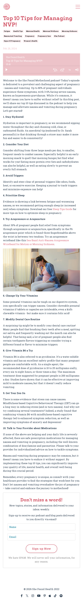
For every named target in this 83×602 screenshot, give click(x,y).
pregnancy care (44, 36)
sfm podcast (59, 36)
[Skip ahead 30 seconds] (62, 70)
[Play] (6, 70)
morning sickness (69, 31)
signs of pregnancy (12, 41)
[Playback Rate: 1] (69, 70)
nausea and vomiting (13, 36)
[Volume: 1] (76, 70)
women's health (30, 41)
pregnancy (29, 36)
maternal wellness (51, 31)
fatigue (7, 31)
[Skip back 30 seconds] (55, 70)
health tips (18, 31)
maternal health (33, 31)
